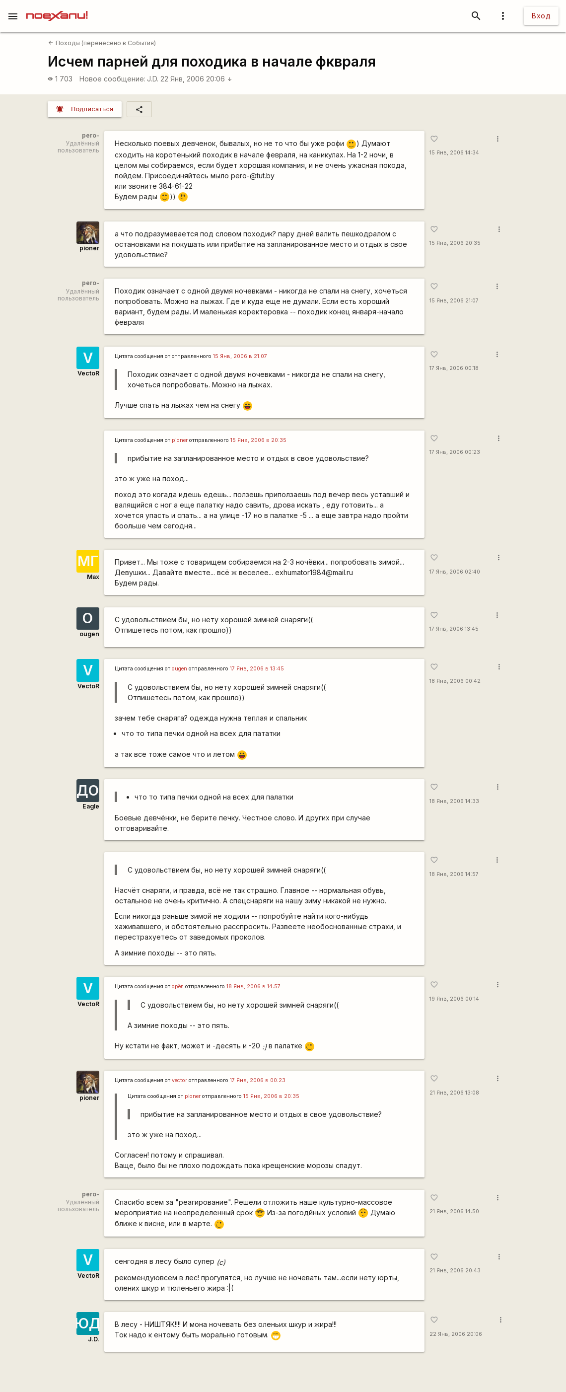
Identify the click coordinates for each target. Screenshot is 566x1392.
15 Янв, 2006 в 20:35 (258, 440)
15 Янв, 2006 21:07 (454, 300)
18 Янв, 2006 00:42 (455, 681)
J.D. (152, 78)
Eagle (90, 806)
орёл (178, 986)
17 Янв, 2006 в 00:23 (257, 1080)
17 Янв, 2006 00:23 (454, 452)
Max (93, 577)
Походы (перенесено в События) (102, 43)
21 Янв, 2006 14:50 (454, 1211)
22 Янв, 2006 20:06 (196, 78)
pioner (89, 248)
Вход (541, 15)
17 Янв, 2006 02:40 (454, 572)
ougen (89, 634)
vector (179, 1080)
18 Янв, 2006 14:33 (454, 801)
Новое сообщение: (112, 78)
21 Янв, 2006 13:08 (454, 1093)
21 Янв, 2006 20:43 (455, 1270)
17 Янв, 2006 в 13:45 (257, 668)
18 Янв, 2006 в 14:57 (253, 986)
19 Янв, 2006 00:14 (454, 999)
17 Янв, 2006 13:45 (454, 629)
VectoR (88, 373)
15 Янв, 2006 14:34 (454, 152)
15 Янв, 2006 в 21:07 (240, 356)
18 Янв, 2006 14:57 (454, 874)
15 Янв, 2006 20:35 (455, 243)
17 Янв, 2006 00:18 (454, 368)
